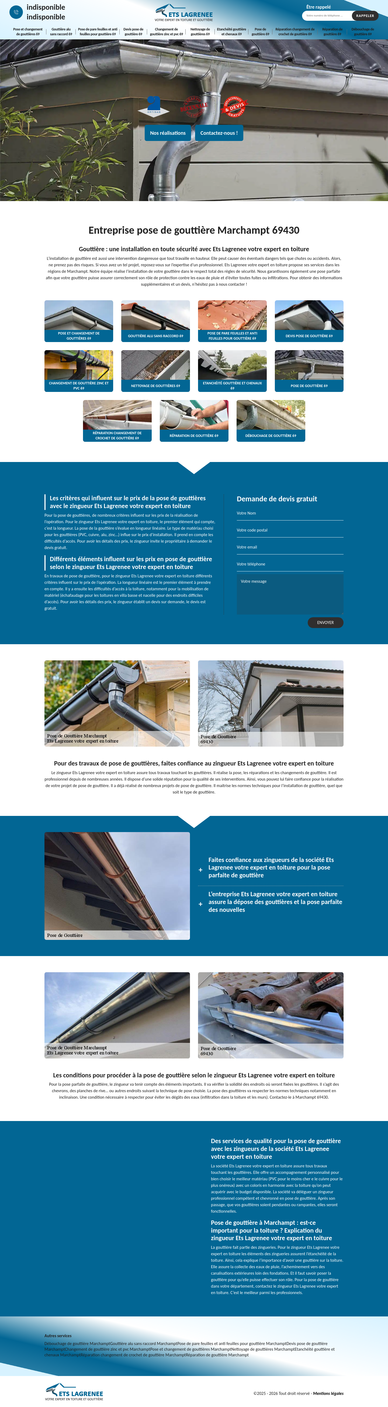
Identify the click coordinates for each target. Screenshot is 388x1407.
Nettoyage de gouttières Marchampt (263, 1349)
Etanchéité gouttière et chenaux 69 (231, 31)
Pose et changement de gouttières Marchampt (190, 1349)
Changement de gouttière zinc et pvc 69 (166, 31)
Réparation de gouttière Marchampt (217, 1354)
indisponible (46, 7)
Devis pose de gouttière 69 (133, 31)
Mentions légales (328, 1393)
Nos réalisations (168, 133)
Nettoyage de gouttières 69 (200, 31)
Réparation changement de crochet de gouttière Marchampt (133, 1354)
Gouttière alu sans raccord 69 (61, 31)
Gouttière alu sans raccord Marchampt (143, 1343)
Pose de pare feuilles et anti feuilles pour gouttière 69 (97, 31)
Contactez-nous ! (219, 133)
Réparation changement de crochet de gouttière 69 (295, 31)
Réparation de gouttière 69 (332, 31)
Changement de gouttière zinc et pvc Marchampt (107, 1349)
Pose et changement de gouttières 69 (28, 31)
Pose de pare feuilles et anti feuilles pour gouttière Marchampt (231, 1343)
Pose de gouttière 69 (260, 31)
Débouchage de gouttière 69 (363, 31)
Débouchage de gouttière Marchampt (77, 1343)
